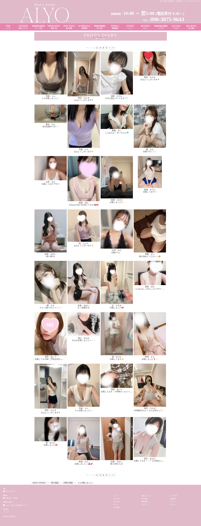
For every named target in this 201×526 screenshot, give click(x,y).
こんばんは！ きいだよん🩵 (117, 133)
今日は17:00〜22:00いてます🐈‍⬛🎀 (83, 205)
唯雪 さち (150, 357)
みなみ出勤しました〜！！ (83, 340)
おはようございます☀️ (83, 151)
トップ (116, 496)
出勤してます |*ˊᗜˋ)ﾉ (50, 184)
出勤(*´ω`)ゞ (116, 252)
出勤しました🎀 (117, 308)
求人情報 (117, 507)
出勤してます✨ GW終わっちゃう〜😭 (117, 391)
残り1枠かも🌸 (116, 464)
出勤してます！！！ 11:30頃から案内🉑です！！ (155, 421)
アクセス (173, 504)
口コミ (116, 504)
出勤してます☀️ (117, 359)
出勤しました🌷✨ (150, 359)
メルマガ (145, 504)
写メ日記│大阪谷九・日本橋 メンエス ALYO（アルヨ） (180, 1)
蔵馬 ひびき (116, 200)
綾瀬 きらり (150, 189)
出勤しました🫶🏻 (117, 202)
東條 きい (117, 130)
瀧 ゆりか (117, 357)
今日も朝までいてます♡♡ (116, 98)
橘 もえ (150, 149)
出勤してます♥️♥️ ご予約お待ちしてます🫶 (53, 359)
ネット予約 (173, 496)
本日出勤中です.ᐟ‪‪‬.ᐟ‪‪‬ (50, 126)
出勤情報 (173, 498)
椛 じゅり (83, 243)
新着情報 (145, 501)
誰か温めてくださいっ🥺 (150, 256)
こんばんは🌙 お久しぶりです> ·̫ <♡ (150, 289)
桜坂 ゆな (83, 203)
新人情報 (145, 498)
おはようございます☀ (83, 100)
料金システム (146, 496)
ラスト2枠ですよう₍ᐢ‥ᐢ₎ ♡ (50, 308)
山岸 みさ (50, 182)
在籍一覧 (117, 498)
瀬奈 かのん (116, 96)
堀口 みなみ (83, 338)
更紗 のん (50, 124)
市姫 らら (50, 96)
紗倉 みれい (50, 254)
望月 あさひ (150, 418)
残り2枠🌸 (50, 256)
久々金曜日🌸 (84, 308)
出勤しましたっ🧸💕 (84, 464)
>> (113, 48)
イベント (173, 501)
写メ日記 (117, 501)
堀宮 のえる (83, 98)
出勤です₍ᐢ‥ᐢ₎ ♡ (150, 151)
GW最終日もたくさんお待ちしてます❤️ (151, 410)
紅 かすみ (117, 305)
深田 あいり (50, 357)
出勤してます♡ (150, 192)
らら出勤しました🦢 (50, 98)
